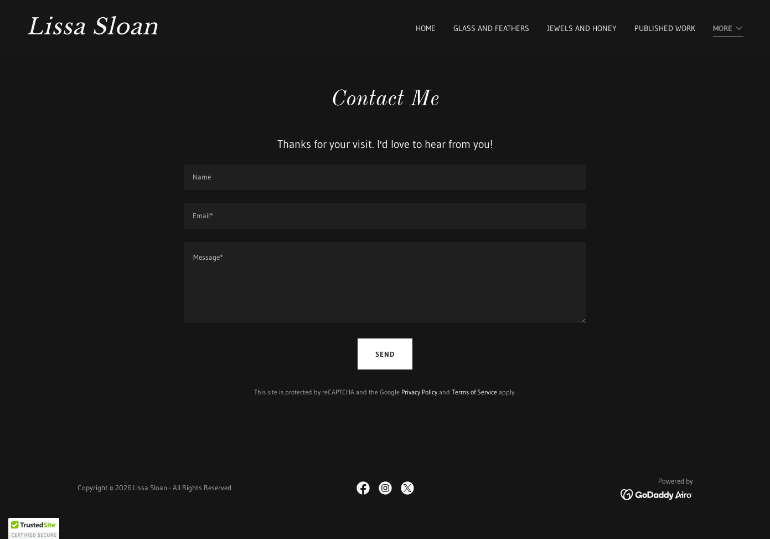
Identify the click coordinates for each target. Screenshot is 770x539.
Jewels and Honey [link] (582, 28)
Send (385, 354)
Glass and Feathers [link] (491, 28)
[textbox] (385, 177)
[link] (201, 32)
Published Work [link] (664, 28)
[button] (728, 29)
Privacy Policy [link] (419, 392)
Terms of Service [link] (474, 392)
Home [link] (426, 28)
